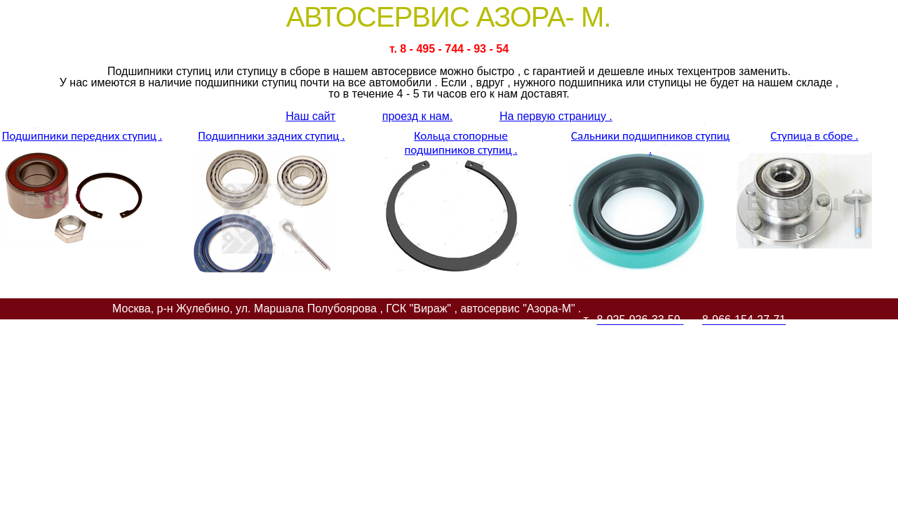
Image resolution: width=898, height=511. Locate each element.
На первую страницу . (556, 116)
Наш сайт (310, 116)
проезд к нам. (417, 116)
